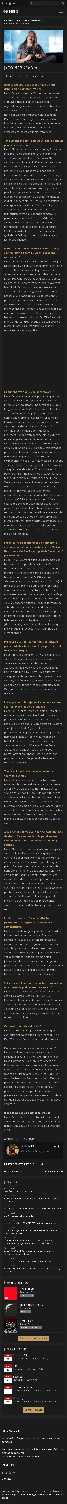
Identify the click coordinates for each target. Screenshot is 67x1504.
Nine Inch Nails (27, 1289)
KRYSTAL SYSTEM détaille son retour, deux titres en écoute (33, 1208)
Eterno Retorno (28, 1324)
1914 (16, 1365)
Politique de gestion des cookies (37, 1494)
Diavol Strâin (26, 1321)
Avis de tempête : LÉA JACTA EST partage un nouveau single (33, 1223)
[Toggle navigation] (61, 11)
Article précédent (52, 1171)
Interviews (35, 20)
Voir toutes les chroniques (33, 1338)
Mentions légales (10, 1494)
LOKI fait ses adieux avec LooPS (19, 1191)
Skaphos (17, 1376)
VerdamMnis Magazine (15, 20)
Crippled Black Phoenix (31, 1305)
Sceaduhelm (26, 1308)
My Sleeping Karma (23, 1387)
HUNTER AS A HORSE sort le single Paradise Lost (28, 1261)
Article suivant (13, 1171)
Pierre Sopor (15, 76)
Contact (6, 1478)
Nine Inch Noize (28, 1291)
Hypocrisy (18, 1398)
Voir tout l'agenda (33, 1410)
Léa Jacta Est (20, 1355)
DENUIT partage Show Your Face (20, 1216)
